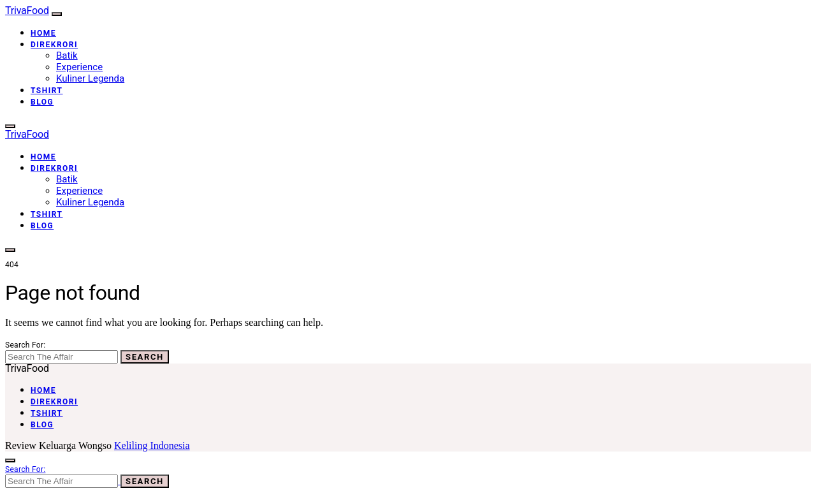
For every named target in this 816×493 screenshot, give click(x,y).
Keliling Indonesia (152, 445)
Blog (42, 102)
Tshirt (47, 90)
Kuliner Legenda (90, 78)
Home (43, 33)
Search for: (25, 345)
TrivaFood (27, 10)
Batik (67, 55)
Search (145, 357)
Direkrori (54, 44)
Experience (79, 67)
